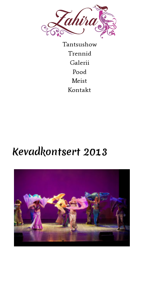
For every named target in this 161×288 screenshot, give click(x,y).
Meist (79, 80)
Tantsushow (79, 44)
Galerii (79, 62)
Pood (80, 72)
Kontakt (79, 90)
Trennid (79, 53)
